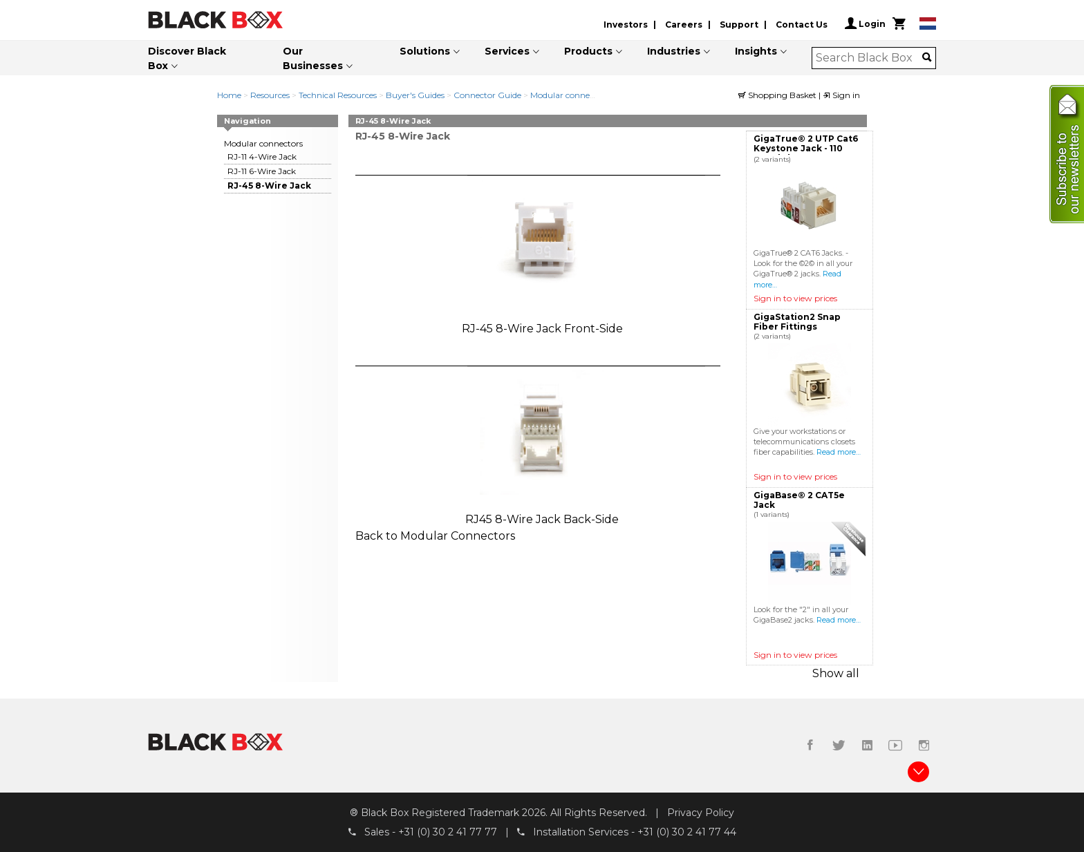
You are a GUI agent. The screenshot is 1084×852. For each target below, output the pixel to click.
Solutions (425, 51)
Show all (835, 673)
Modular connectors (569, 95)
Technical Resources (338, 95)
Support (739, 24)
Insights (756, 51)
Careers (683, 24)
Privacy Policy (700, 812)
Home (229, 95)
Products (588, 51)
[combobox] (869, 58)
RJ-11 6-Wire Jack (261, 171)
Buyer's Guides (415, 95)
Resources (270, 95)
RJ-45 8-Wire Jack (269, 185)
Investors (626, 24)
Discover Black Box (187, 58)
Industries (673, 51)
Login (865, 23)
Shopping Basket (778, 95)
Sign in (841, 95)
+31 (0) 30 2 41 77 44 (686, 832)
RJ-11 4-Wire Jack (262, 156)
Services (507, 51)
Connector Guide (487, 95)
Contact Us (802, 24)
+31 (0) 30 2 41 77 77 (447, 832)
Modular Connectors (457, 535)
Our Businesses (313, 58)
